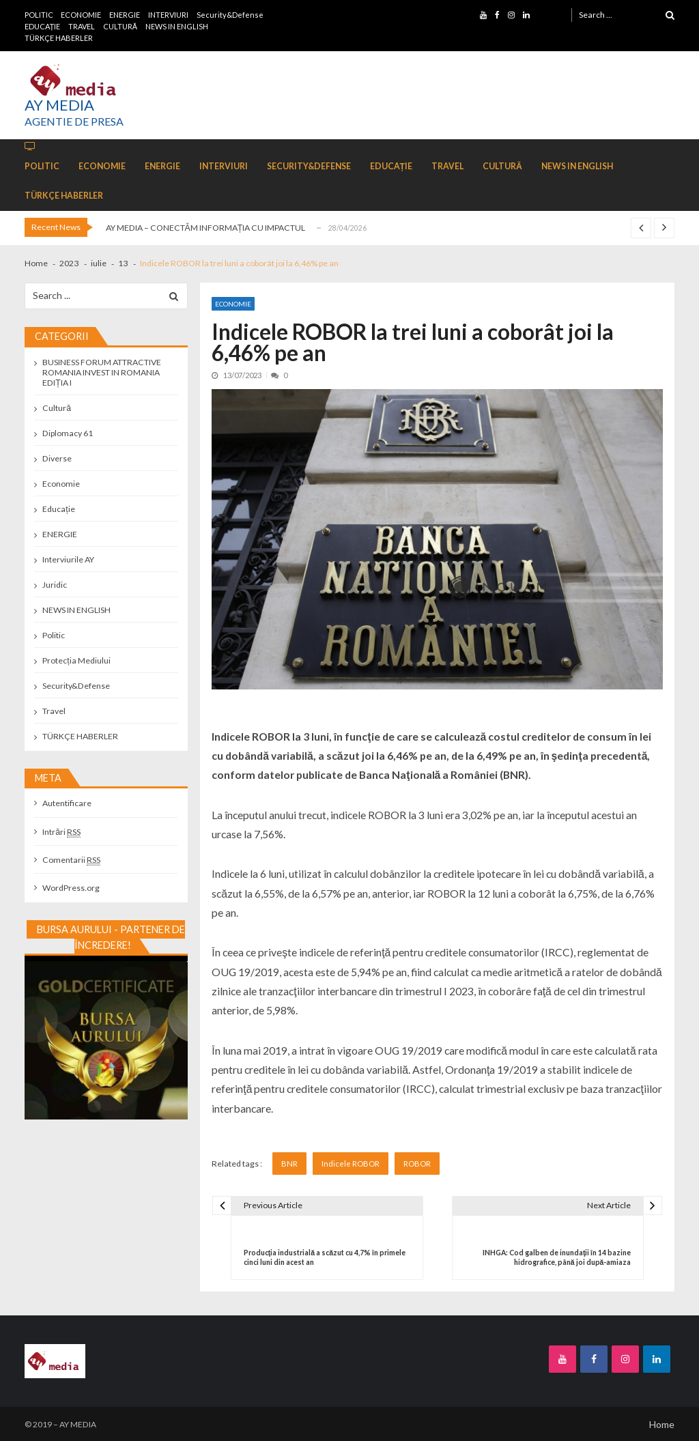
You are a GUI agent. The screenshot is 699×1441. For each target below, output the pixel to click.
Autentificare (66, 803)
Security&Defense (230, 14)
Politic (53, 635)
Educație (58, 509)
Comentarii (71, 860)
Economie (233, 304)
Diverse (57, 458)
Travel (54, 711)
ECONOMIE (81, 14)
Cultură (56, 408)
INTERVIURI (168, 14)
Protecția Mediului (76, 660)
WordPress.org (71, 888)
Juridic (54, 585)
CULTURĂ (120, 26)
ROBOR (417, 1163)
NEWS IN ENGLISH (176, 26)
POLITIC (39, 14)
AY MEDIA (59, 105)
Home (661, 1424)
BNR (289, 1163)
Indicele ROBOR (351, 1163)
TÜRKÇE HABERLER (59, 37)
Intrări (61, 832)
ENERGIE (124, 14)
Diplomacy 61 (67, 433)
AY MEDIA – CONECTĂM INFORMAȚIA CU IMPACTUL (206, 228)
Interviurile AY (68, 559)
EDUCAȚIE (43, 26)
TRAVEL (81, 26)
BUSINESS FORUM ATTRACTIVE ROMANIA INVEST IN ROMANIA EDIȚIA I (101, 372)
